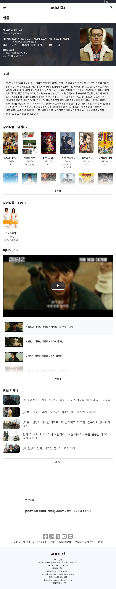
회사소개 (26, 542)
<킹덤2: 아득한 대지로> (13, 53)
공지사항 (16, 542)
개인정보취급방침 (65, 542)
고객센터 (52, 542)
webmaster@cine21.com (61, 580)
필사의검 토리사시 (82, 511)
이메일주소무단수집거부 (84, 542)
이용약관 (99, 542)
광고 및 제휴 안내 (39, 542)
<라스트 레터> (9, 56)
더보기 (58, 191)
